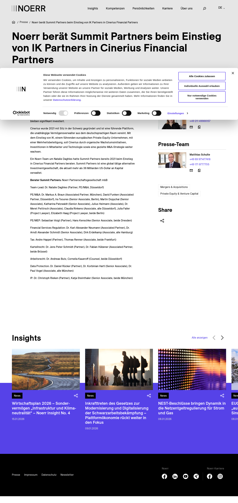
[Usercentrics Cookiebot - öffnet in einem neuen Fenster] (21, 45)
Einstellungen (175, 45)
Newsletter (67, 481)
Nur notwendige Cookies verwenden (202, 29)
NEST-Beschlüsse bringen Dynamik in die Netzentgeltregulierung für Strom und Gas (192, 415)
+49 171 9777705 (199, 171)
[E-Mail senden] (191, 134)
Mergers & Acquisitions (174, 193)
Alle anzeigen (200, 344)
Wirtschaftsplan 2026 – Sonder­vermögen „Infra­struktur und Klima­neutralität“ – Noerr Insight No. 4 (44, 415)
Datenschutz (49, 481)
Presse (16, 481)
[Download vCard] (199, 134)
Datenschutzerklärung (67, 31)
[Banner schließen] (233, 5)
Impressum (31, 481)
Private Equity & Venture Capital (179, 200)
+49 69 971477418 (200, 166)
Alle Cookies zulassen (202, 8)
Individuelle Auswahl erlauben (202, 18)
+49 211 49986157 (200, 127)
